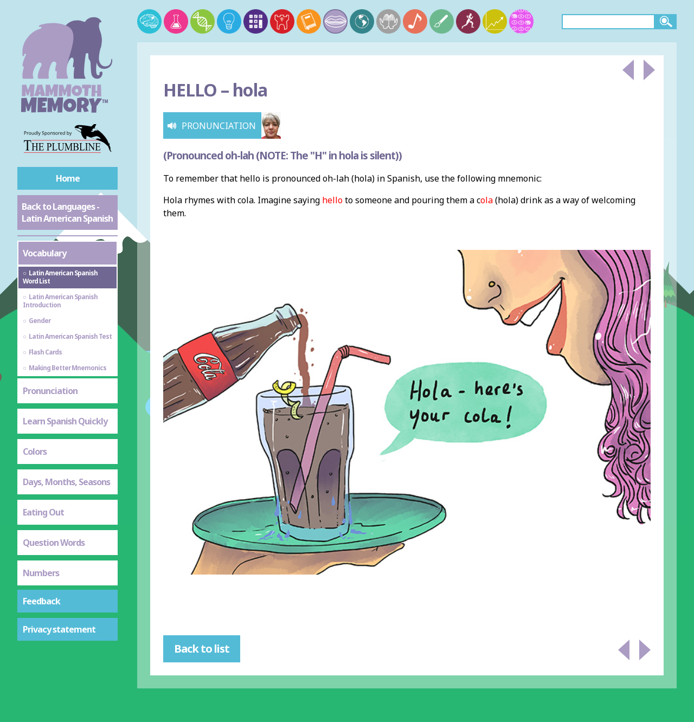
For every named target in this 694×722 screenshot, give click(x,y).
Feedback (41, 601)
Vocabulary (44, 253)
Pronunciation (50, 391)
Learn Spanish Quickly (65, 421)
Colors (35, 451)
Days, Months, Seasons (66, 482)
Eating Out (43, 512)
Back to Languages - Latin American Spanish (67, 212)
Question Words (54, 543)
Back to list (201, 648)
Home (68, 178)
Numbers (41, 573)
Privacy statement (59, 629)
